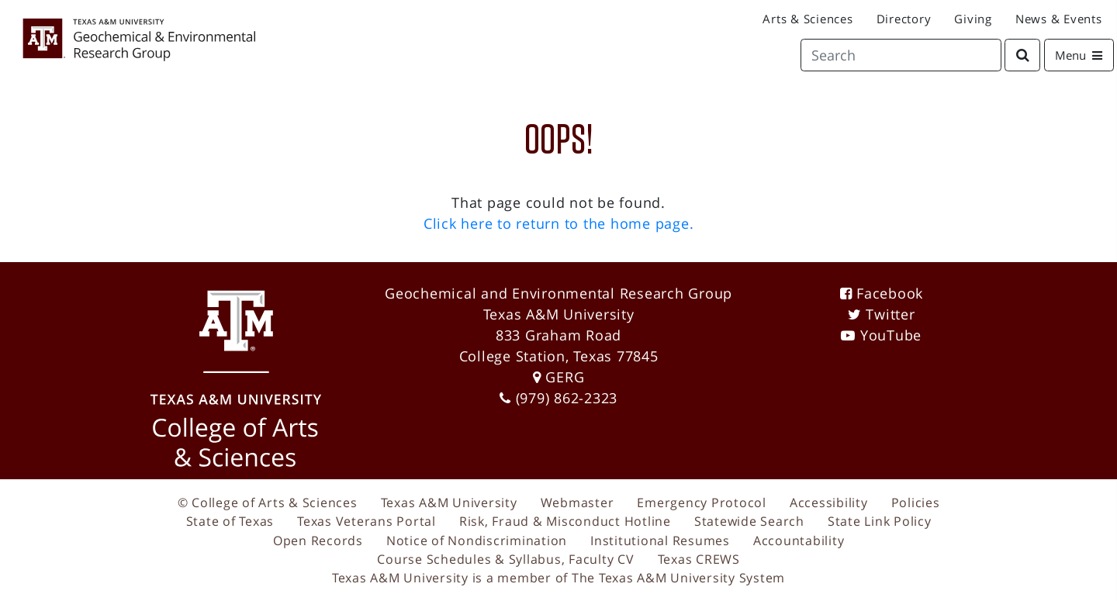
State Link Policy (880, 521)
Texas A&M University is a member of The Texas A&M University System (558, 577)
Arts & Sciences (807, 18)
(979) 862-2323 (567, 398)
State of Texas (230, 521)
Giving (973, 18)
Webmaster (577, 502)
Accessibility (829, 502)
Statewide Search (749, 521)
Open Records (318, 540)
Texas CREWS (699, 559)
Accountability (799, 540)
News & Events (1058, 18)
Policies (915, 502)
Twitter (890, 314)
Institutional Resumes (660, 540)
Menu (1084, 54)
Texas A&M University (449, 502)
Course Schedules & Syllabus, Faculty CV (505, 559)
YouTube (891, 335)
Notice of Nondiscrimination (476, 540)
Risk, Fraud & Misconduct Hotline (565, 521)
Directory (904, 18)
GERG (564, 377)
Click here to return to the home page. (559, 223)
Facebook (889, 293)
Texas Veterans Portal (366, 521)
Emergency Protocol (701, 502)
